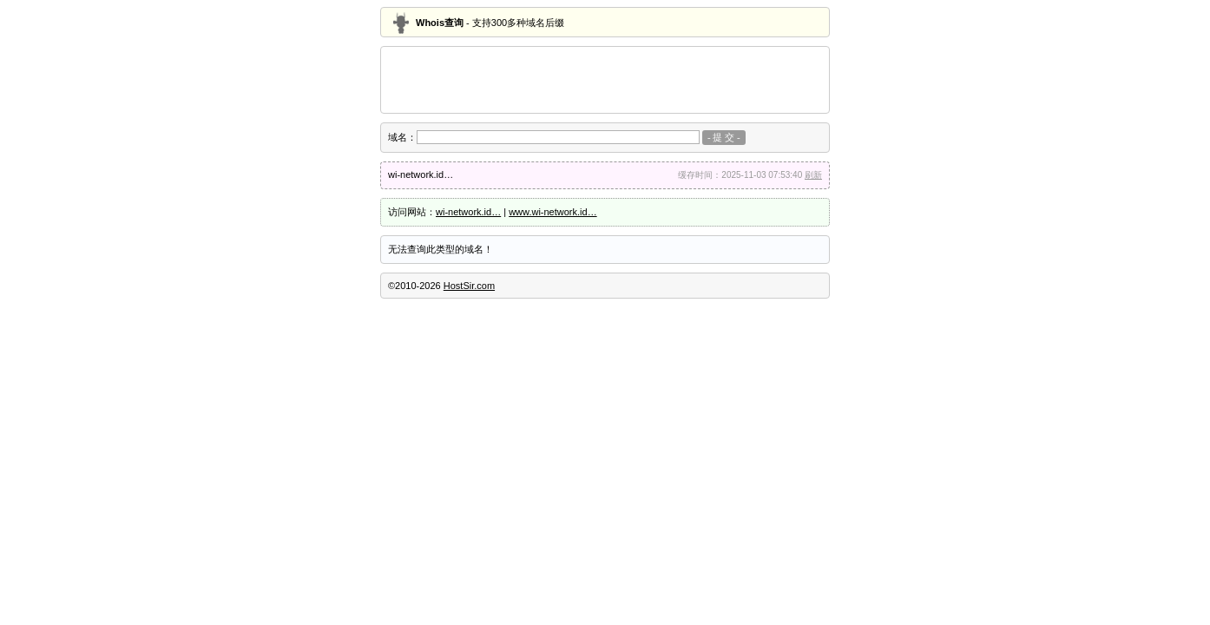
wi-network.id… (468, 212)
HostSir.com (469, 285)
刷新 (813, 175)
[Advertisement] (605, 80)
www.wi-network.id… (552, 212)
